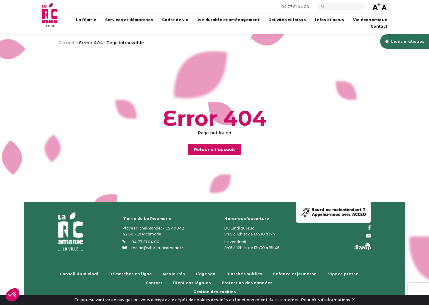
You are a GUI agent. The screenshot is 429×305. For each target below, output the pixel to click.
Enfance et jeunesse (294, 274)
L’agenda (205, 274)
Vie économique (370, 20)
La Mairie (86, 20)
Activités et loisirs (287, 20)
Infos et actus (329, 20)
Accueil (66, 42)
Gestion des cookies (214, 292)
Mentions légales (192, 283)
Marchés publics (244, 274)
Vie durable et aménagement (228, 20)
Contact (379, 26)
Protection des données (247, 283)
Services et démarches (129, 20)
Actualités (174, 274)
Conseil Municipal (79, 274)
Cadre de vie (175, 20)
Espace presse (342, 274)
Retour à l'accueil (214, 149)
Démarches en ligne (130, 274)
